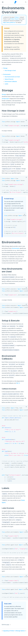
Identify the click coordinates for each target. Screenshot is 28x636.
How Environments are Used (12, 76)
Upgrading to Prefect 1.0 (9, 630)
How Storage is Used (10, 70)
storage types (5, 98)
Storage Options (20, 630)
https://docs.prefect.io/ (9, 22)
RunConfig (7, 37)
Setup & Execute (9, 79)
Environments (7, 74)
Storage (8, 47)
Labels (6, 84)
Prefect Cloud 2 (15, 19)
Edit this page (5, 624)
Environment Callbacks (11, 81)
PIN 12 (18, 383)
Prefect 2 (17, 17)
